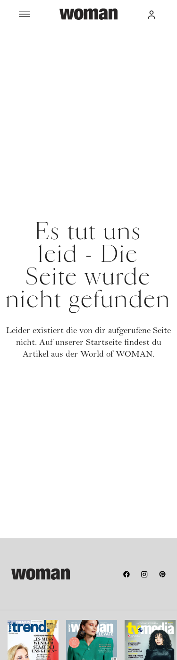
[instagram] (144, 574)
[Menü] (39, 14)
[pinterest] (162, 574)
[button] (151, 14)
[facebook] (126, 574)
